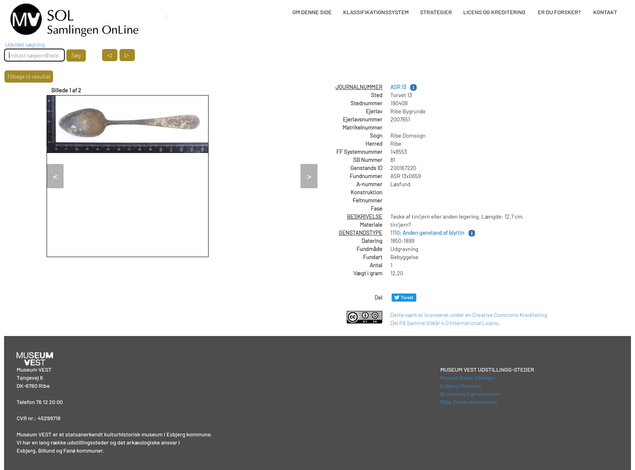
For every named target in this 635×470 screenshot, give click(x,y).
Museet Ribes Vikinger (467, 377)
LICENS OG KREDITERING (494, 12)
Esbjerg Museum (460, 385)
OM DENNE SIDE (312, 12)
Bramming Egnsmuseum (470, 393)
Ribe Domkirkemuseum (468, 401)
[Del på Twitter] (404, 297)
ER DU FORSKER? (559, 12)
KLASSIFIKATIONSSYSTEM (376, 12)
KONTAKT (605, 12)
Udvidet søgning (25, 44)
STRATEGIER (436, 12)
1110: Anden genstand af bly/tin (427, 232)
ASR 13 (398, 86)
